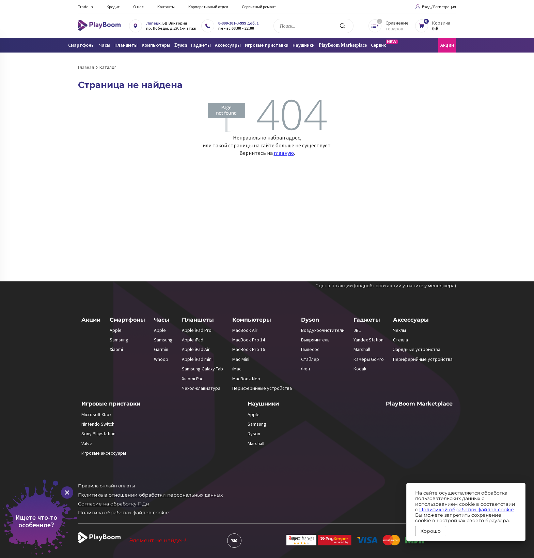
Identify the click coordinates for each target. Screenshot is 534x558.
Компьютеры (251, 320)
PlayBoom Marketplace (343, 45)
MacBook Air (244, 330)
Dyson (310, 320)
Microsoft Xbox (96, 414)
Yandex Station (368, 340)
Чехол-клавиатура (201, 388)
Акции (447, 45)
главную (284, 152)
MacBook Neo (246, 379)
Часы (161, 320)
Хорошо (431, 531)
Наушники (263, 403)
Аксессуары (411, 320)
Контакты (166, 6)
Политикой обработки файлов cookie (466, 509)
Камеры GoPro (369, 359)
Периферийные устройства (262, 388)
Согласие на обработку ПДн (113, 503)
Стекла (400, 340)
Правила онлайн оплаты (106, 485)
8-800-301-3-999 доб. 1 (238, 23)
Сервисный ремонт (259, 6)
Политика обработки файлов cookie (123, 512)
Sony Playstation (98, 433)
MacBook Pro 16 (248, 349)
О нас (138, 6)
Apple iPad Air (196, 349)
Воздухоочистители (323, 330)
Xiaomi (116, 349)
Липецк (153, 23)
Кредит (113, 6)
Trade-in (85, 6)
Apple (116, 330)
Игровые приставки (110, 403)
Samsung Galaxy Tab (202, 369)
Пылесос (310, 349)
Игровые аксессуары (103, 453)
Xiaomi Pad (193, 379)
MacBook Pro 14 (248, 340)
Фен (305, 369)
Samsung (119, 340)
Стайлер (310, 359)
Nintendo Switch (97, 424)
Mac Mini (240, 359)
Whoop (161, 359)
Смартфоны (127, 320)
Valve (86, 443)
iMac (236, 369)
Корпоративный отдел (208, 6)
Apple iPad (192, 340)
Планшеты (198, 320)
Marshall (362, 349)
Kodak (360, 369)
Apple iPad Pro (196, 330)
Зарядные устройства (416, 349)
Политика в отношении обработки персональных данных (150, 495)
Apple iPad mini (197, 359)
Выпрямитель (315, 340)
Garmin (161, 349)
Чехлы (399, 330)
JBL (357, 330)
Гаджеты (367, 320)
